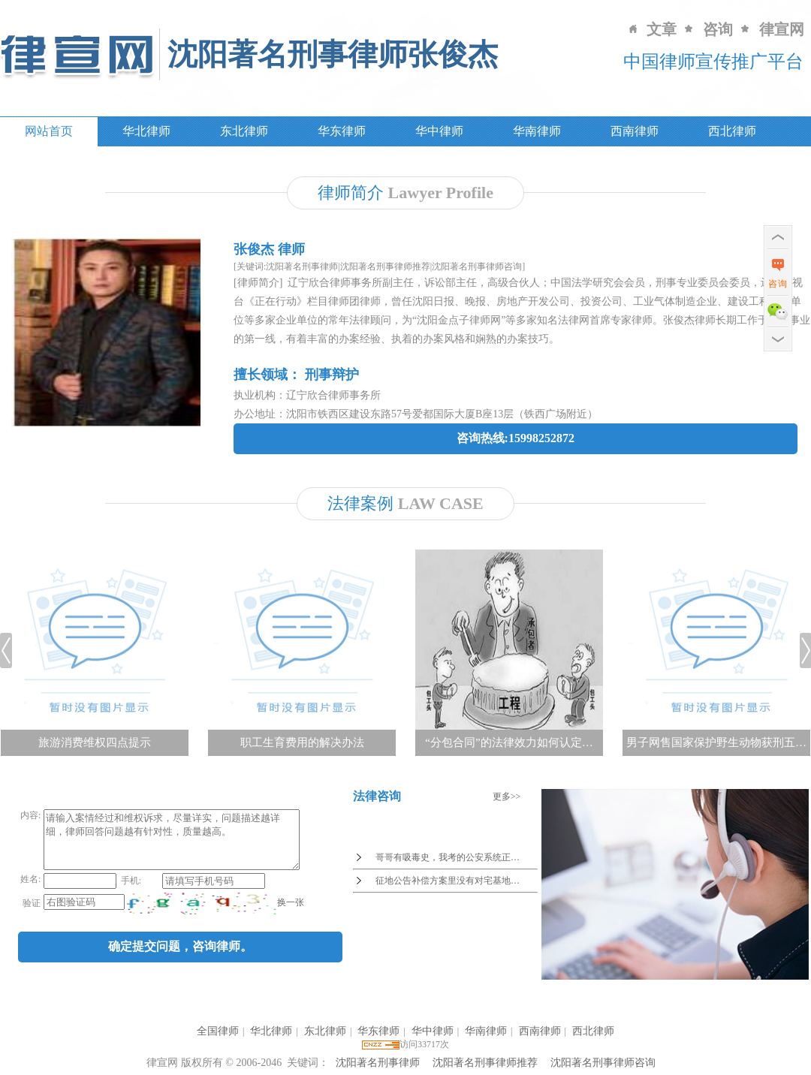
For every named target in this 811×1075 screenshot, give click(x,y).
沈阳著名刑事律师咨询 (603, 1062)
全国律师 (218, 1031)
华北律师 (146, 131)
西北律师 (732, 131)
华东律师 (342, 131)
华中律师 (439, 131)
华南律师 (537, 131)
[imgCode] (200, 914)
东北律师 (244, 131)
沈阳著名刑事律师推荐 (485, 1062)
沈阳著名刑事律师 (378, 1062)
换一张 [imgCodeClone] (289, 913)
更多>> (507, 796)
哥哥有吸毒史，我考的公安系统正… (447, 857)
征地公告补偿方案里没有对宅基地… (447, 880)
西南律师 (635, 131)
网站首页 (49, 131)
